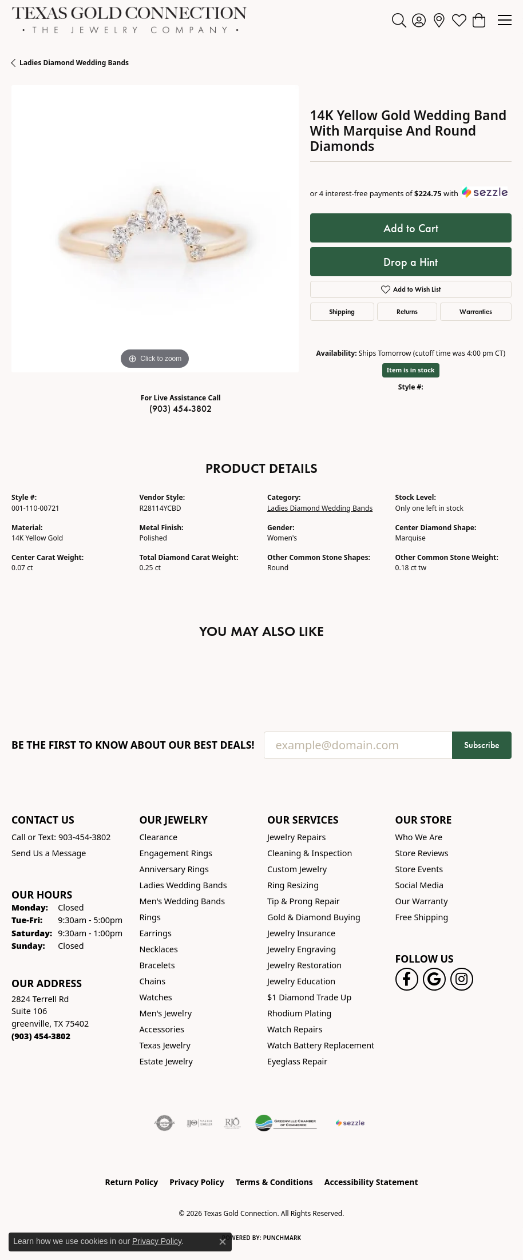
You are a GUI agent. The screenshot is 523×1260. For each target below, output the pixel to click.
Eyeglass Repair (297, 1061)
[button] (399, 20)
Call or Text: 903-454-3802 (61, 837)
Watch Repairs (294, 1029)
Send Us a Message (48, 853)
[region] (155, 228)
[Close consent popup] (222, 1241)
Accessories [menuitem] (162, 1029)
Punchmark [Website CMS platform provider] (282, 1238)
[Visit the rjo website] (232, 1123)
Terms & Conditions (274, 1181)
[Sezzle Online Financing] (350, 1123)
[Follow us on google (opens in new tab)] (434, 979)
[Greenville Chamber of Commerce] (286, 1123)
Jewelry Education (301, 981)
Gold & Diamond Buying (313, 917)
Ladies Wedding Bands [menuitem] (183, 885)
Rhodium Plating (299, 1013)
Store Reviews (422, 853)
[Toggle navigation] (504, 20)
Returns (407, 311)
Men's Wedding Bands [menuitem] (182, 901)
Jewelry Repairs (296, 837)
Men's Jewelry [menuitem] (166, 1013)
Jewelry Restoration (304, 965)
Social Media (419, 885)
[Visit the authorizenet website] (164, 1123)
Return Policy (132, 1181)
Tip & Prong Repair (303, 901)
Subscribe (482, 745)
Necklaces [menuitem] (159, 949)
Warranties (475, 311)
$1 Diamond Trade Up (309, 997)
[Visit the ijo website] (199, 1123)
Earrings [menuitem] (156, 933)
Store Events (419, 869)
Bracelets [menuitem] (157, 965)
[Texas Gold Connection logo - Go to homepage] (129, 20)
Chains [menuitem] (153, 981)
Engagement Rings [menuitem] (176, 853)
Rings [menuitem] (150, 917)
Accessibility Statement (371, 1181)
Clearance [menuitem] (159, 837)
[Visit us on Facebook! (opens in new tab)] (406, 979)
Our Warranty (421, 901)
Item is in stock (411, 369)
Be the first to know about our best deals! (133, 745)
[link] (439, 20)
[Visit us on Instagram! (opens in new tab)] (461, 979)
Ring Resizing (293, 885)
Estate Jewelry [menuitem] (166, 1061)
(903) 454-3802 (180, 408)
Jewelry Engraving (301, 949)
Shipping (342, 311)
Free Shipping (422, 917)
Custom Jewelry (297, 869)
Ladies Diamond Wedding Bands (74, 62)
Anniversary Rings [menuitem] (174, 869)
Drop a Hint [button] (410, 262)
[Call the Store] (40, 1036)
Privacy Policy (196, 1181)
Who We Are (419, 837)
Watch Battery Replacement (320, 1045)
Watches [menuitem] (156, 997)
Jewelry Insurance (301, 933)
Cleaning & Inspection (309, 853)
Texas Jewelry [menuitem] (165, 1045)
